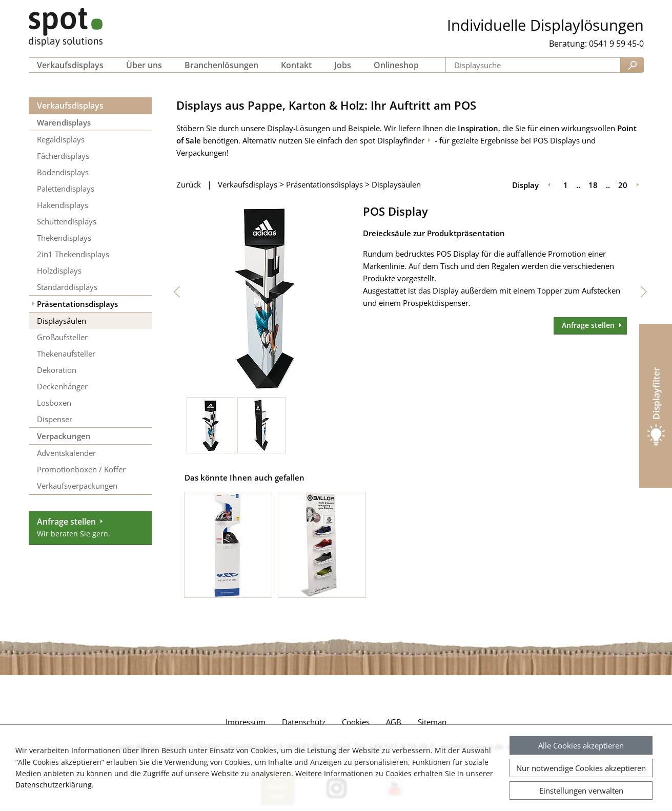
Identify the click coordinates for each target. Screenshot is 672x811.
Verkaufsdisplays (70, 105)
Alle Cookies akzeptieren (581, 745)
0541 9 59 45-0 (616, 43)
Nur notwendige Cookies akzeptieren (581, 768)
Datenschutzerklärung (53, 784)
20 (622, 185)
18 (593, 185)
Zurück (188, 184)
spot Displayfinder (392, 140)
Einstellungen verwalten (581, 790)
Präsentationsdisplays (324, 184)
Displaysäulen (396, 184)
